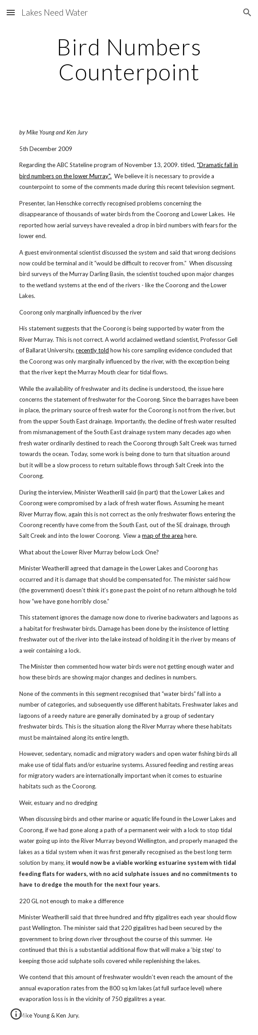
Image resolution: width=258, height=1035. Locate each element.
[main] (129, 59)
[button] (10, 12)
